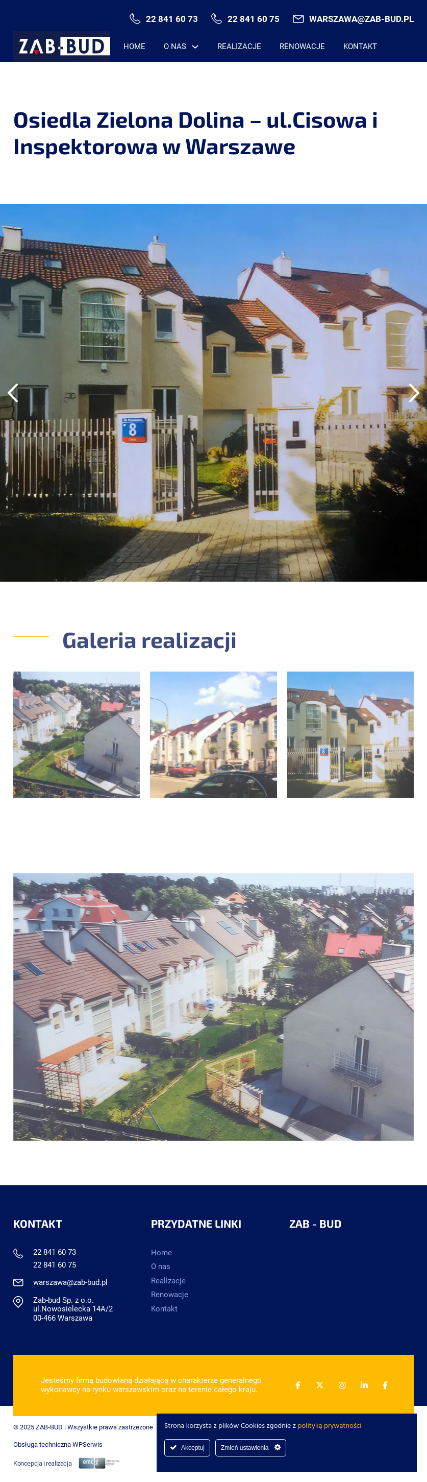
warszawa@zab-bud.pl (361, 19)
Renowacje (302, 46)
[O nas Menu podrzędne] (195, 47)
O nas (175, 46)
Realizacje (239, 46)
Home (134, 46)
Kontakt (360, 46)
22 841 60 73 (172, 19)
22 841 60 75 (254, 19)
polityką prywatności (330, 1426)
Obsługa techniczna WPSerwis (58, 1444)
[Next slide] (414, 392)
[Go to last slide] (13, 392)
